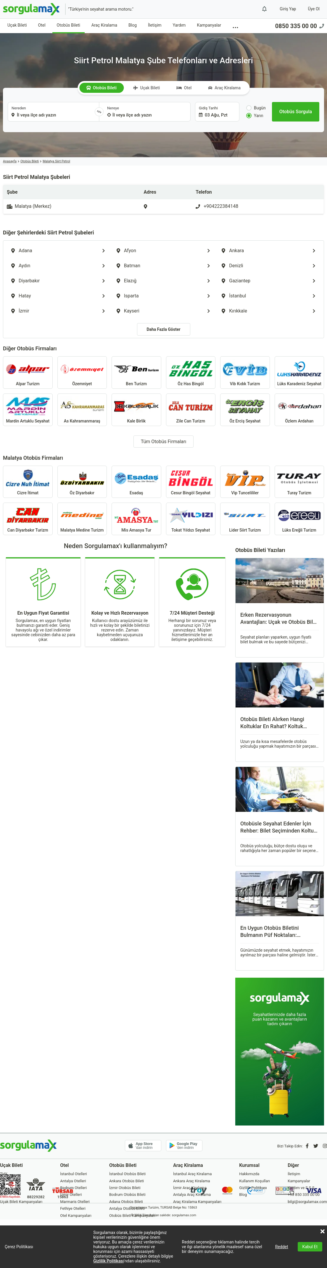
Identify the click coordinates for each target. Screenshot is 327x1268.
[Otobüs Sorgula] (295, 112)
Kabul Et (310, 1246)
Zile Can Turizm (191, 409)
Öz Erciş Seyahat (245, 409)
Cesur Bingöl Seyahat (191, 481)
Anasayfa (10, 161)
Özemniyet (82, 372)
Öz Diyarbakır (82, 481)
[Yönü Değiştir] (99, 111)
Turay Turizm (299, 481)
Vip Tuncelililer (245, 481)
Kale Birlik (136, 409)
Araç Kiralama (104, 25)
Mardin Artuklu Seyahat (28, 409)
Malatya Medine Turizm (82, 518)
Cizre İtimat (28, 481)
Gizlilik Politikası (108, 1261)
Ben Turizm (136, 372)
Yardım (179, 25)
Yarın (254, 115)
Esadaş (136, 481)
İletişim (155, 25)
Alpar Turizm (28, 372)
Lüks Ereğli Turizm (299, 518)
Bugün (256, 108)
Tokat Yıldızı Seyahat (191, 518)
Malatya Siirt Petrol (56, 161)
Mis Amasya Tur (136, 518)
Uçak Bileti (17, 25)
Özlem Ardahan (299, 409)
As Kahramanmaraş (82, 409)
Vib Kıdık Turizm (245, 372)
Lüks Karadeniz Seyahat (299, 372)
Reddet (281, 1246)
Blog (132, 25)
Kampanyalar (209, 25)
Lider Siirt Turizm (245, 518)
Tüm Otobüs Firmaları (163, 441)
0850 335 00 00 (299, 26)
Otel (42, 25)
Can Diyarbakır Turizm (28, 518)
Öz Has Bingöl (191, 372)
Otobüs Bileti (68, 25)
